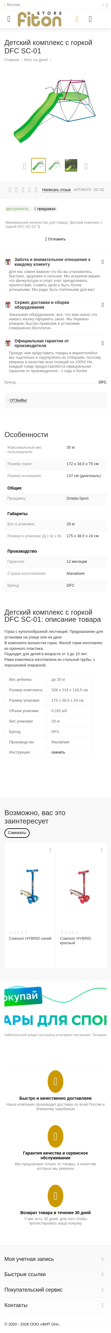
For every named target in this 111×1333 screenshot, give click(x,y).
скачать (58, 752)
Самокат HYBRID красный (75, 940)
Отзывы (18, 400)
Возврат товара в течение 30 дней (55, 1212)
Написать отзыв (56, 190)
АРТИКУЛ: (83, 189)
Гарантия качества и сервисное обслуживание (55, 1155)
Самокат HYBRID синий (30, 938)
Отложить (55, 239)
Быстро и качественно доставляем (56, 1098)
